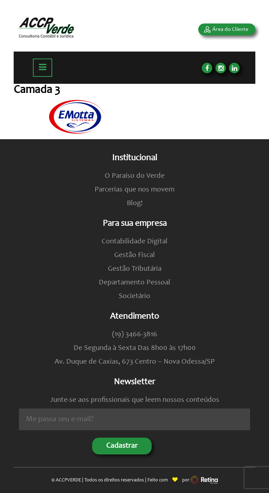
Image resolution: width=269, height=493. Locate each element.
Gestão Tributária (134, 269)
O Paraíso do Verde (135, 176)
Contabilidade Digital (134, 241)
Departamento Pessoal (134, 282)
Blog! (135, 203)
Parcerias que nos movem (134, 190)
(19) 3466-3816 (134, 334)
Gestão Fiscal (134, 255)
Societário (134, 296)
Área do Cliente (230, 29)
